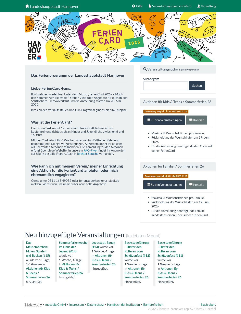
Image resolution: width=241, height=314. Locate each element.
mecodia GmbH (55, 304)
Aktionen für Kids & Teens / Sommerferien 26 (177, 102)
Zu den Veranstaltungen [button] (164, 120)
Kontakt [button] (196, 120)
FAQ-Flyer (91, 150)
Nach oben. (208, 304)
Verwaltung (206, 6)
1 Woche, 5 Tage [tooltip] (136, 264)
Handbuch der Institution (123, 304)
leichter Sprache (87, 153)
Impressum (76, 304)
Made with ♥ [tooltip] (33, 304)
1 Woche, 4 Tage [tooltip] (70, 260)
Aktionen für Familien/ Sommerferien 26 (173, 166)
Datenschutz (95, 304)
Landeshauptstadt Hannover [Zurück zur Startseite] (51, 6)
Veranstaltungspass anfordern (170, 6)
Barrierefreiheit (153, 304)
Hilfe (137, 6)
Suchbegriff (151, 79)
